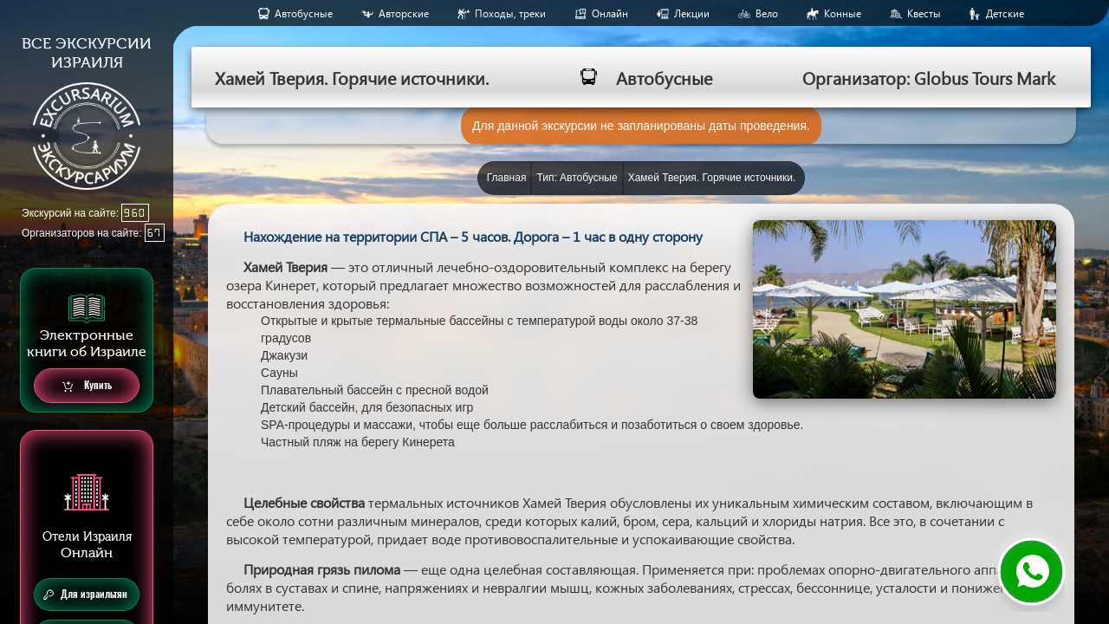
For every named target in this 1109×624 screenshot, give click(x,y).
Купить (87, 386)
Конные (842, 13)
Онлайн (610, 13)
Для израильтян (85, 594)
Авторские (404, 13)
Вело (767, 13)
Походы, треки (510, 13)
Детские (1005, 13)
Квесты (924, 13)
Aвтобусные (304, 13)
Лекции (692, 13)
